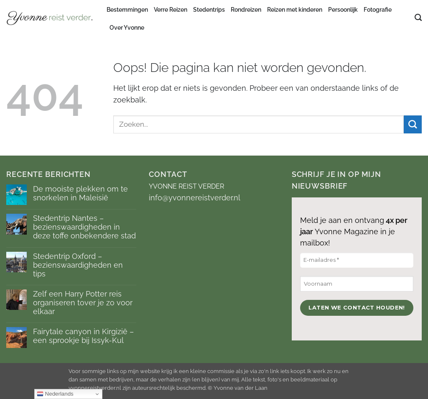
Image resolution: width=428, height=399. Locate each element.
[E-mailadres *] (356, 260)
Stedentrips (209, 9)
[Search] (418, 17)
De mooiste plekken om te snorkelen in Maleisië (80, 193)
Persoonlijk (343, 9)
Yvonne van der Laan (241, 388)
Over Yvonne (127, 27)
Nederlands (55, 394)
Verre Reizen (170, 9)
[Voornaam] (356, 284)
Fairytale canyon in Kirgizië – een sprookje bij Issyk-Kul (83, 336)
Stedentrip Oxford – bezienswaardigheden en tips (78, 265)
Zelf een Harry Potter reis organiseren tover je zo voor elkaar (82, 302)
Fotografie (378, 9)
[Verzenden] (413, 124)
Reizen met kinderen (294, 9)
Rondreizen (246, 9)
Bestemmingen (127, 9)
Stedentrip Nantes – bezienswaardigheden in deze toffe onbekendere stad (84, 227)
